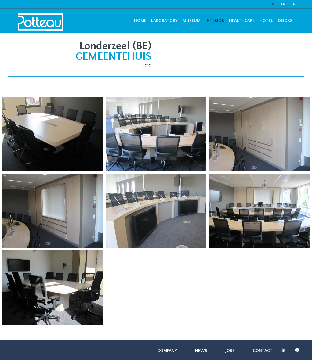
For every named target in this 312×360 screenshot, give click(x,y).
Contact (263, 350)
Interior (214, 20)
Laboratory (164, 20)
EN (293, 4)
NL (274, 4)
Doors (285, 20)
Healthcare (242, 20)
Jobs (230, 350)
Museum (192, 20)
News (201, 350)
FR (283, 4)
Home (140, 20)
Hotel (266, 20)
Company (167, 350)
